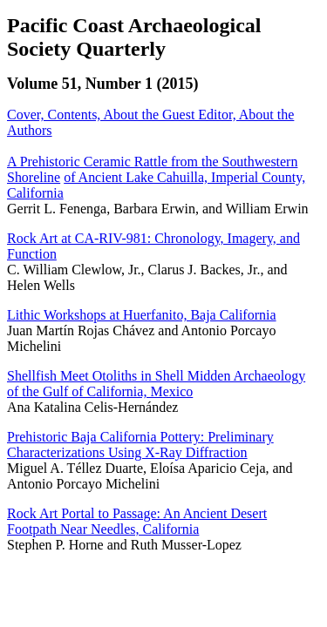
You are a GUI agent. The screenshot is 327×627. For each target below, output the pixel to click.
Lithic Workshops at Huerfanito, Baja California (141, 314)
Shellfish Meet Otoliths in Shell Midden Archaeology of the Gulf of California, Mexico (156, 383)
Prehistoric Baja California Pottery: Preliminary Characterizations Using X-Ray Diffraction (140, 444)
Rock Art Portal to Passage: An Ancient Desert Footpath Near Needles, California (137, 521)
